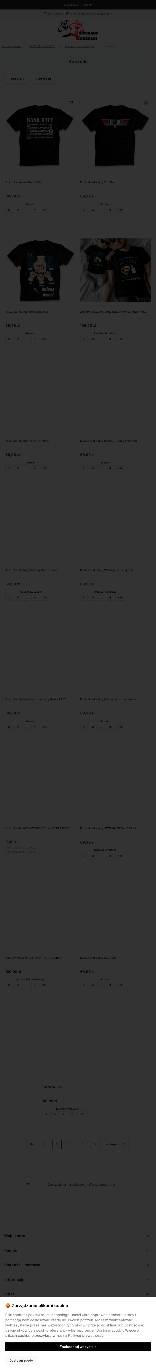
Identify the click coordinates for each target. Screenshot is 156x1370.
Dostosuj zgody (21, 1360)
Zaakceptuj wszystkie (78, 1347)
